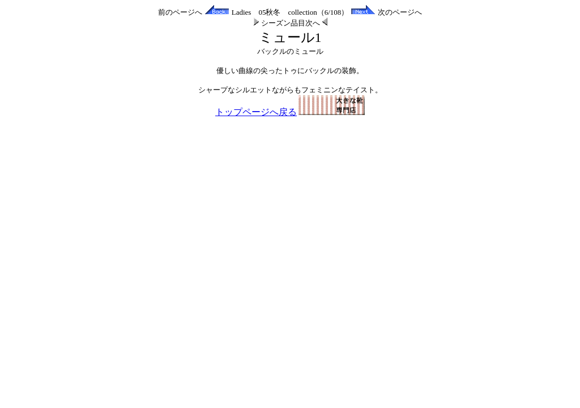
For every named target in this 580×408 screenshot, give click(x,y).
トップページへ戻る (290, 112)
